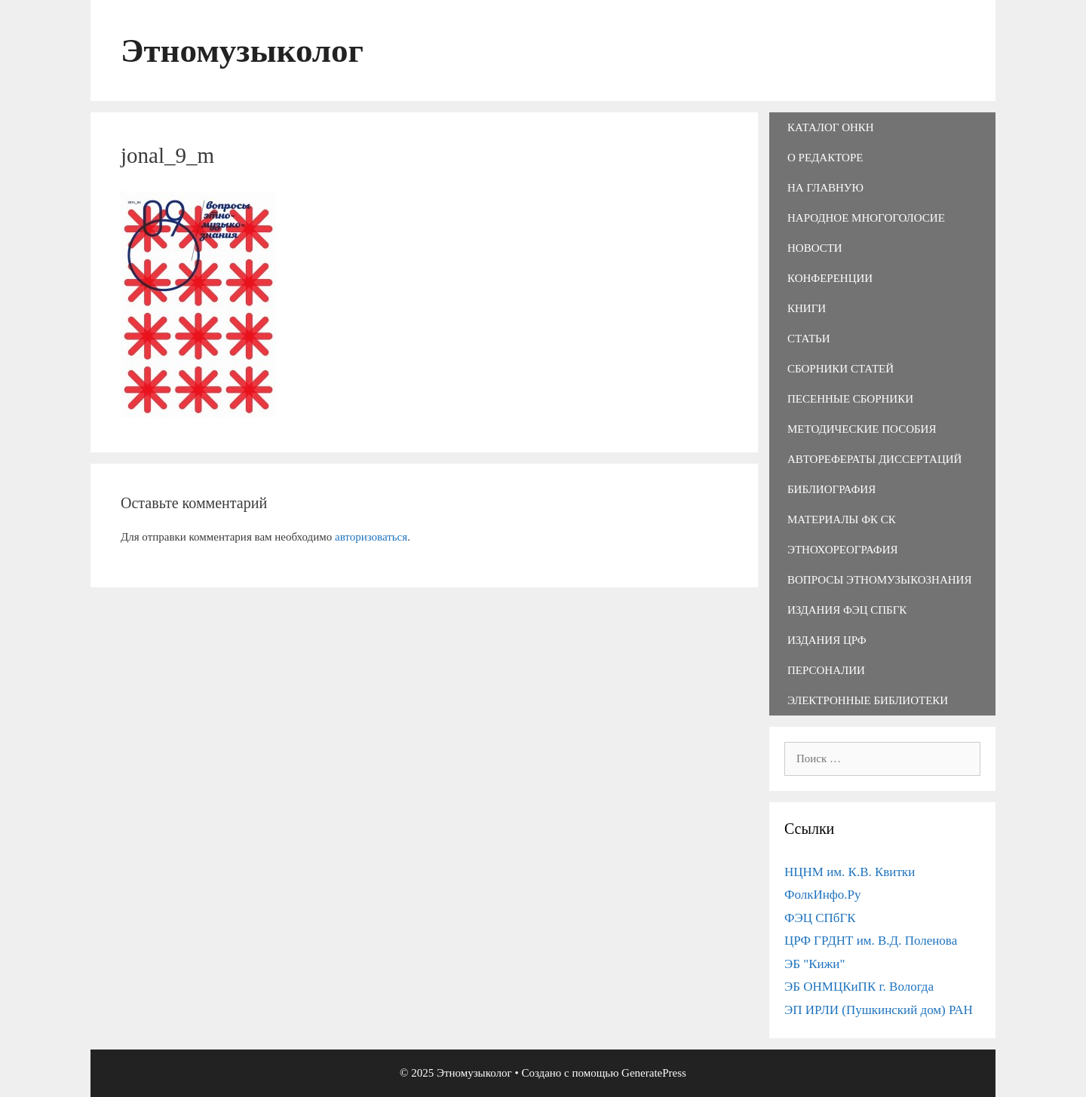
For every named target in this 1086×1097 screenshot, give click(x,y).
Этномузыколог (242, 50)
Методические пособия (861, 429)
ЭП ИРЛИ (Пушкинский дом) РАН (878, 1010)
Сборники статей (840, 369)
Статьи (808, 338)
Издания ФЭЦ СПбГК (847, 610)
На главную (825, 188)
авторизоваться (371, 537)
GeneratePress (653, 1073)
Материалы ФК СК (841, 519)
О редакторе (825, 158)
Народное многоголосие (866, 218)
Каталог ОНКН (830, 127)
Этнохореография (842, 550)
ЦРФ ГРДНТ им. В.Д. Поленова (870, 940)
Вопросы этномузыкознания (879, 580)
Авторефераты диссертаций (874, 459)
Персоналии (826, 670)
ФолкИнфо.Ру (822, 894)
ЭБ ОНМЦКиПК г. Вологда (859, 986)
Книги (806, 308)
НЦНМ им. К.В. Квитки (849, 872)
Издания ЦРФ (827, 640)
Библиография (831, 489)
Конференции (830, 278)
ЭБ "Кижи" (814, 964)
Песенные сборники (850, 399)
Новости (814, 248)
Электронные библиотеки (867, 700)
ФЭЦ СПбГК (820, 918)
